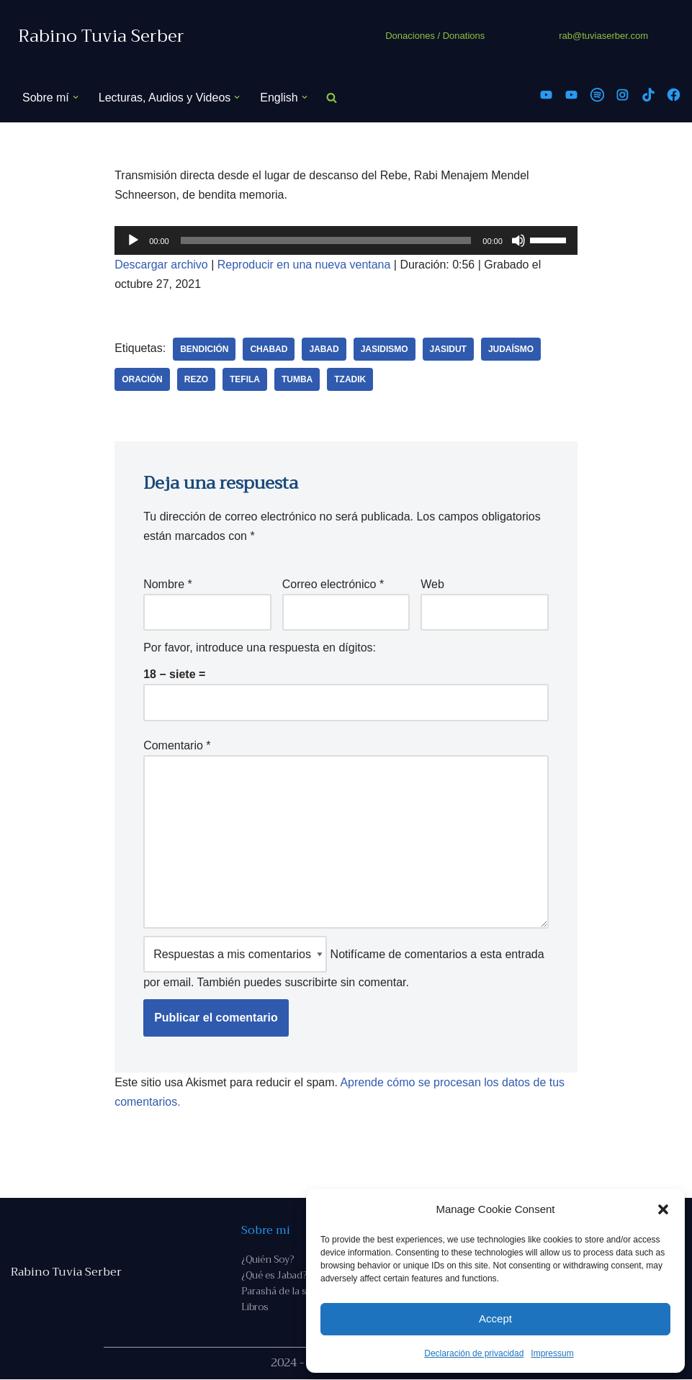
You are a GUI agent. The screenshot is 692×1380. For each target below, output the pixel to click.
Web (432, 584)
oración (142, 379)
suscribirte (310, 983)
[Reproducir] (133, 240)
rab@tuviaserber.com (603, 35)
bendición (204, 349)
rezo (196, 379)
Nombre (167, 584)
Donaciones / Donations (435, 35)
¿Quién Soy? (267, 1260)
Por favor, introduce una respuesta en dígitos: (259, 648)
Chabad (269, 349)
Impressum (552, 1353)
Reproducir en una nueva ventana (304, 264)
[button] (663, 1209)
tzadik (351, 379)
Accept (495, 1318)
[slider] (326, 240)
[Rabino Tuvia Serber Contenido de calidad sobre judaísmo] (101, 36)
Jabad (324, 349)
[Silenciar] (518, 240)
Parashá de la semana (288, 1292)
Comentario (176, 745)
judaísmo (511, 349)
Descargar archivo (161, 264)
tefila (245, 379)
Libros (254, 1308)
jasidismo (384, 349)
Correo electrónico (333, 584)
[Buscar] (331, 97)
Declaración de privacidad (474, 1353)
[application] (346, 240)
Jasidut (448, 349)
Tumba (297, 379)
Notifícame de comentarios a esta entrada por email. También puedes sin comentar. (343, 963)
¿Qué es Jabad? (274, 1276)
